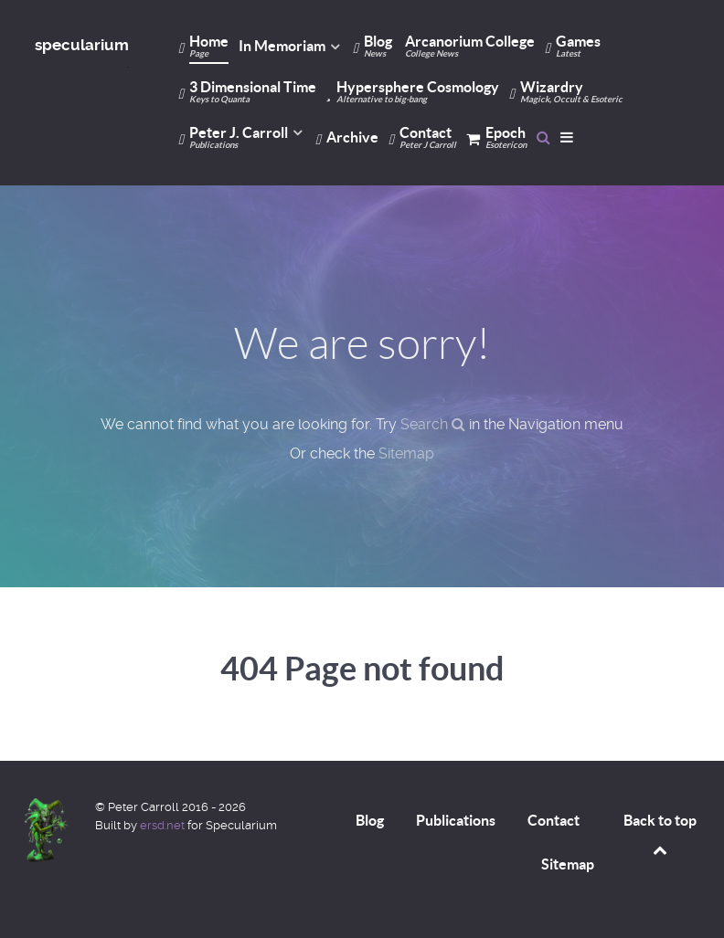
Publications (455, 820)
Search (432, 424)
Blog (370, 820)
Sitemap (406, 453)
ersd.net (162, 825)
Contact (553, 820)
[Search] (543, 137)
